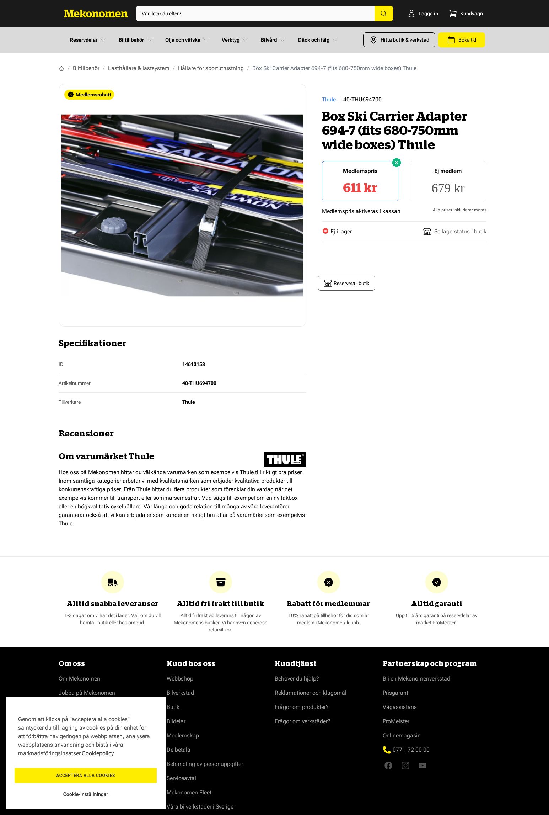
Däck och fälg (318, 40)
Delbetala (178, 749)
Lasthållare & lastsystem (138, 68)
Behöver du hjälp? (297, 678)
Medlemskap (183, 735)
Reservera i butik (346, 283)
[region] (86, 753)
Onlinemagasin (402, 735)
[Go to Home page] (96, 13)
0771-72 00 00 (411, 749)
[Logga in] (415, 13)
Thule (329, 99)
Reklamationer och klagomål (310, 692)
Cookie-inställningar (85, 794)
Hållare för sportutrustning (211, 68)
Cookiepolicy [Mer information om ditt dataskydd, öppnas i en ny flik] (98, 753)
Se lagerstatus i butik (454, 231)
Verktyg (235, 40)
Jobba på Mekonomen (87, 692)
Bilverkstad (180, 692)
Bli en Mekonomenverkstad (416, 678)
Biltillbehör (136, 40)
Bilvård (274, 40)
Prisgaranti (396, 692)
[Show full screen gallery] (183, 205)
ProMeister (396, 721)
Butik (173, 707)
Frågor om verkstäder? (302, 721)
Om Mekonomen (79, 678)
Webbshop (180, 678)
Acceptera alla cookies (85, 775)
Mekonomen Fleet (189, 792)
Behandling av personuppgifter (205, 764)
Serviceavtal (181, 778)
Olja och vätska (187, 40)
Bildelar (176, 721)
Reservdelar (88, 40)
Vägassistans (400, 707)
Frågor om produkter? (302, 707)
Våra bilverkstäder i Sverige (200, 806)
